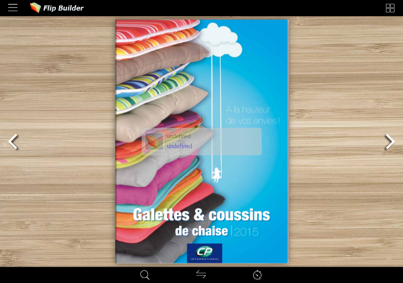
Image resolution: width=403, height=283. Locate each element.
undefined (179, 146)
